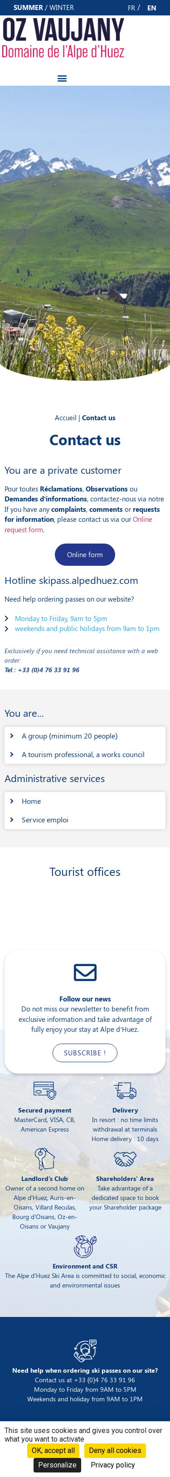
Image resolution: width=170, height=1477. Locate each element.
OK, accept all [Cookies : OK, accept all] (53, 1450)
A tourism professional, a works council (83, 754)
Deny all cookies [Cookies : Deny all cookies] (115, 1450)
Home (31, 801)
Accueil (66, 417)
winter (61, 7)
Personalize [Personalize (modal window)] (57, 1465)
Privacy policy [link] (113, 1465)
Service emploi (45, 819)
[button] (61, 78)
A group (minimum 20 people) (70, 735)
